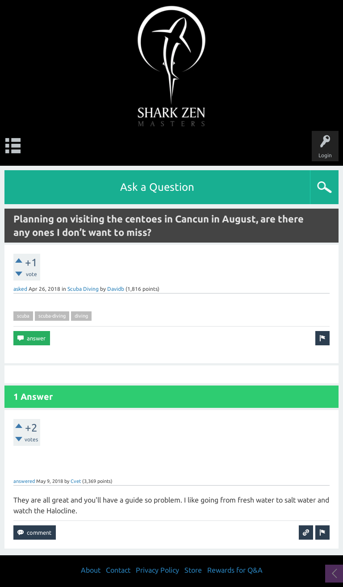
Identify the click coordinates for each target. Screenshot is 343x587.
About (90, 570)
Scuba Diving (83, 289)
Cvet (76, 481)
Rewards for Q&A (235, 570)
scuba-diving (52, 316)
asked (20, 289)
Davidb (115, 289)
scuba (23, 316)
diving (81, 316)
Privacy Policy (157, 570)
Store (193, 570)
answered (24, 481)
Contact (118, 570)
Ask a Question (157, 187)
